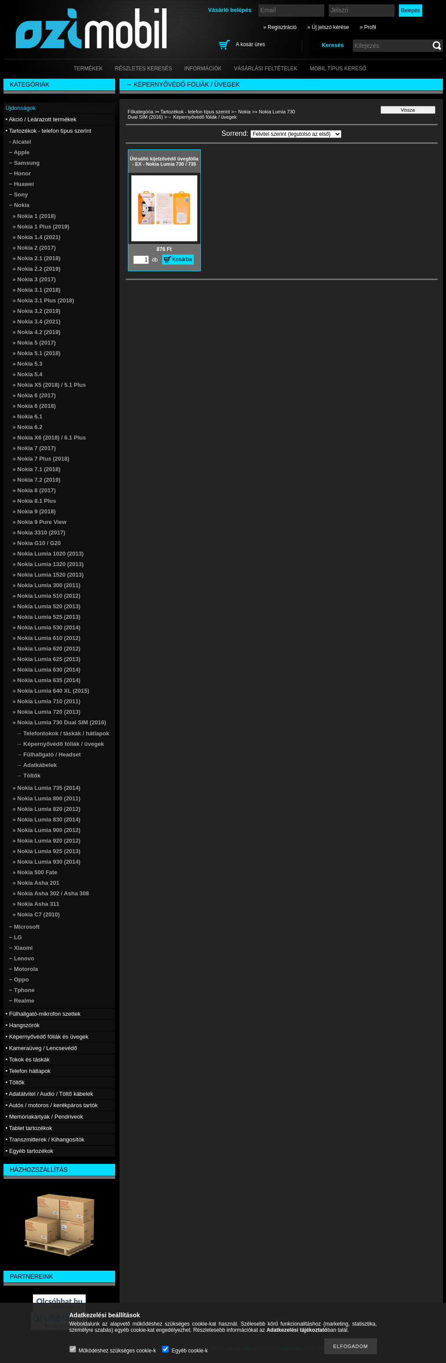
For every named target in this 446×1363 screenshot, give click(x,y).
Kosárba (182, 259)
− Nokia (242, 111)
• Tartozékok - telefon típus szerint (193, 111)
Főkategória (140, 111)
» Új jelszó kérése (328, 27)
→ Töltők (28, 775)
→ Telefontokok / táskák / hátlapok (62, 733)
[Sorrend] (295, 134)
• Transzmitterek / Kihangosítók (45, 1139)
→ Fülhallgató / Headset (48, 754)
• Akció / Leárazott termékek (41, 119)
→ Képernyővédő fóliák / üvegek (60, 744)
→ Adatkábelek (36, 765)
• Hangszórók (23, 1025)
